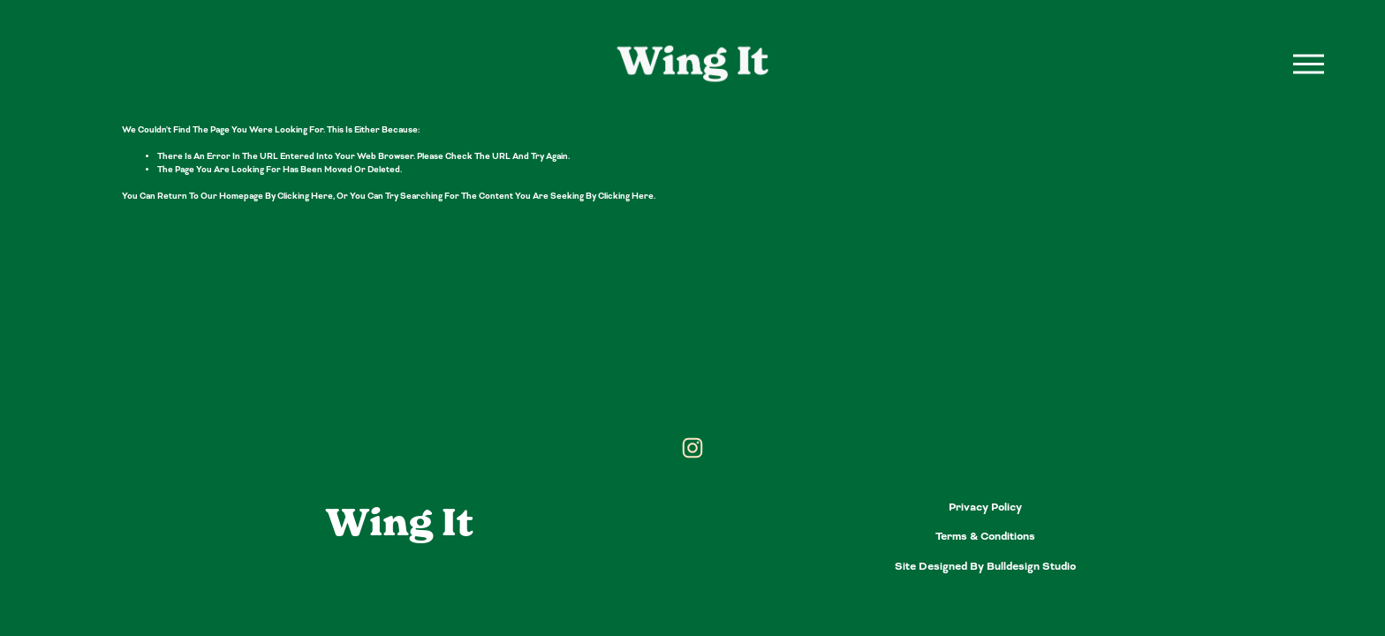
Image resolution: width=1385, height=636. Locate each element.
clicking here (305, 196)
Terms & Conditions (985, 536)
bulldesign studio (1031, 566)
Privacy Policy (985, 507)
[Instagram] (692, 448)
